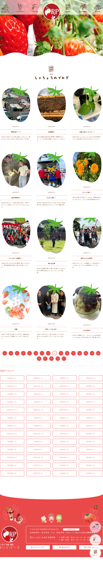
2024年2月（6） (65, 429)
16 (42, 358)
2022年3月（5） (38, 480)
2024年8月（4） (12, 421)
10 (71, 353)
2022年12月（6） (12, 463)
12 (84, 353)
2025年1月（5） (91, 404)
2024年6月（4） (65, 421)
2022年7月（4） (38, 471)
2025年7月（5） (38, 395)
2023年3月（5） (38, 454)
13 (91, 353)
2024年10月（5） (64, 412)
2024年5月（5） (91, 421)
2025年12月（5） (12, 387)
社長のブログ (95, 553)
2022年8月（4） (12, 471)
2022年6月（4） (65, 471)
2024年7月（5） (38, 421)
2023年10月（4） (64, 437)
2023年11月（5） (38, 437)
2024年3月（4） (38, 429)
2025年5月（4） (91, 395)
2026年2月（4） (65, 378)
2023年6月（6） (65, 446)
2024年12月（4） (12, 412)
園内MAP (64, 554)
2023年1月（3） (91, 454)
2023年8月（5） (12, 446)
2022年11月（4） (38, 463)
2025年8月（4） (12, 395)
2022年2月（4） (65, 480)
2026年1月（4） (91, 378)
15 (35, 358)
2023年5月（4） (91, 446)
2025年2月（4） (65, 404)
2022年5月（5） (91, 471)
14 (97, 353)
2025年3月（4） (38, 404)
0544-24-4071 (38, 554)
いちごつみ (95, 540)
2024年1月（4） (91, 429)
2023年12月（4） (12, 437)
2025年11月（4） (38, 387)
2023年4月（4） (12, 454)
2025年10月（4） (64, 387)
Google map (71, 536)
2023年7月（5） (38, 446)
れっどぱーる (51, 11)
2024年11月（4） (38, 412)
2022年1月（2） (91, 480)
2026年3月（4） (38, 378)
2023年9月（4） (91, 437)
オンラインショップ (95, 527)
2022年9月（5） (91, 463)
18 (55, 358)
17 (48, 358)
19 (61, 358)
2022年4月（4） (12, 480)
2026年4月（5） (12, 378)
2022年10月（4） (64, 463)
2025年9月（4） (91, 387)
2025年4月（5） (12, 404)
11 (78, 353)
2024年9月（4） (91, 412)
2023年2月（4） (65, 454)
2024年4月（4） (12, 429)
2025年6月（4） (65, 395)
